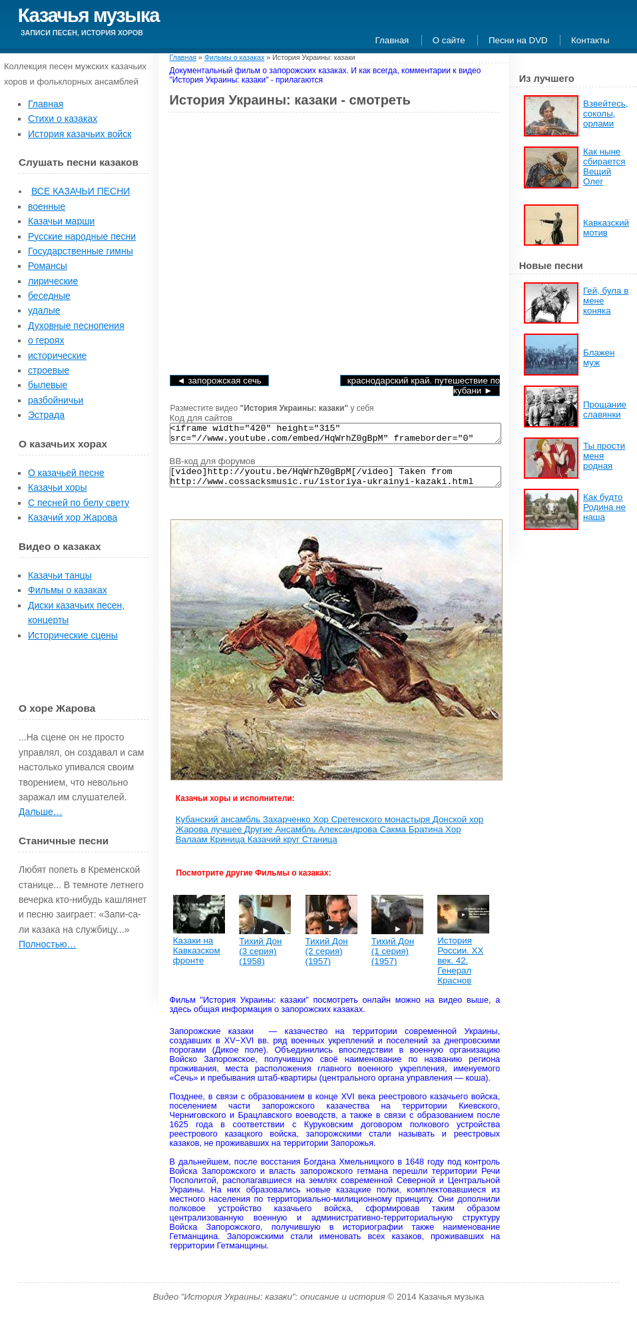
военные (46, 206)
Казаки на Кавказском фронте (196, 958)
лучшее (227, 837)
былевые (47, 385)
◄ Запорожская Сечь (219, 381)
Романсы (47, 265)
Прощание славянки (604, 409)
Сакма (393, 837)
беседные (49, 295)
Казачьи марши (61, 221)
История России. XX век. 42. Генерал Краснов (460, 968)
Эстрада (46, 414)
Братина (427, 837)
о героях (46, 340)
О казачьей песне (66, 472)
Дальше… (41, 811)
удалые (44, 310)
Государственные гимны (80, 251)
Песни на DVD (518, 40)
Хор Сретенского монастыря (373, 827)
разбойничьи (55, 400)
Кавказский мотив (606, 228)
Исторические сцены (73, 635)
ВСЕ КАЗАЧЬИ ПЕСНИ (80, 191)
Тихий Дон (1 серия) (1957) (392, 959)
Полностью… (47, 944)
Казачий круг (275, 847)
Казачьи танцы (60, 575)
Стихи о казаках (62, 118)
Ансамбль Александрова (327, 837)
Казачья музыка (88, 15)
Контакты (590, 40)
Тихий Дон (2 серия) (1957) (327, 959)
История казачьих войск (79, 134)
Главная (392, 40)
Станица (319, 847)
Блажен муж (598, 358)
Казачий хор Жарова (72, 517)
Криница (229, 847)
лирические (53, 281)
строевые (48, 370)
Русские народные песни (82, 236)
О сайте (449, 40)
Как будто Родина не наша (604, 507)
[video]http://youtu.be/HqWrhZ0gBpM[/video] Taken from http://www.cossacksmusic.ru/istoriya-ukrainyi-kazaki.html (336, 482)
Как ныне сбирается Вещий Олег (604, 166)
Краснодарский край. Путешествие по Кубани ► (423, 386)
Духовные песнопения (76, 325)
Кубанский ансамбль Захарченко (244, 827)
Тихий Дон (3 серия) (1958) (260, 959)
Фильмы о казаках (67, 590)
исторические (57, 355)
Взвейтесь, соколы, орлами (605, 114)
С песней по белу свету (78, 502)
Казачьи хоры (57, 487)
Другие (259, 837)
